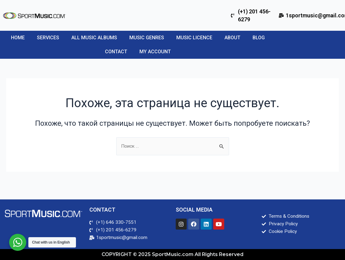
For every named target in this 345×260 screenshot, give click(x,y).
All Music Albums (94, 37)
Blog (259, 37)
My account (155, 51)
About (232, 37)
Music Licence (194, 37)
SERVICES (48, 37)
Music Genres (146, 37)
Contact (116, 51)
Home (18, 37)
